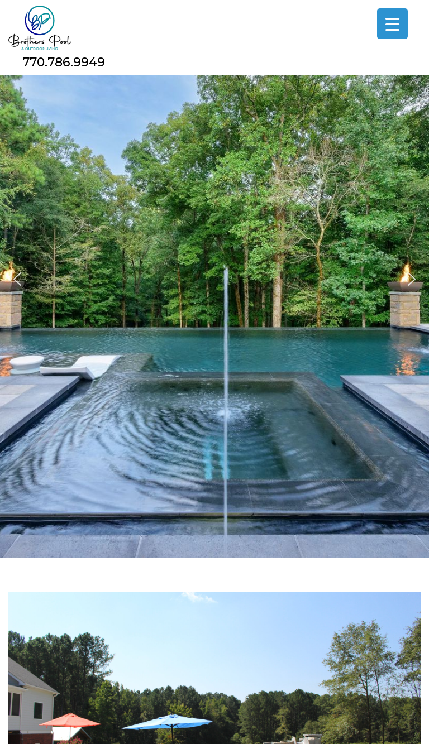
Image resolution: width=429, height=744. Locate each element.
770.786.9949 (63, 62)
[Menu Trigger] (392, 23)
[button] (17, 279)
